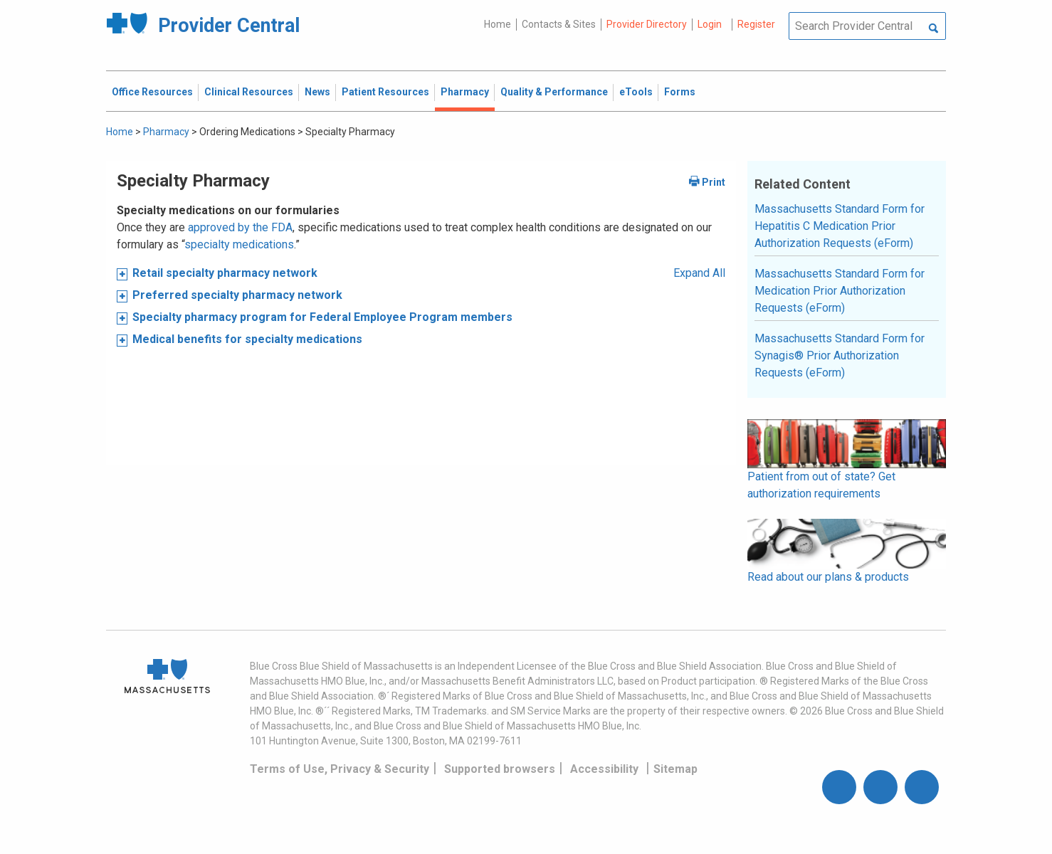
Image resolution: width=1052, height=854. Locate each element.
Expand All (699, 273)
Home (497, 24)
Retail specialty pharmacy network (224, 273)
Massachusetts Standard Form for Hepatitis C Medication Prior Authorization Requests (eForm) (839, 226)
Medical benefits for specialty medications (247, 339)
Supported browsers (499, 769)
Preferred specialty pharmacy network (237, 295)
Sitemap (675, 769)
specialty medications (239, 244)
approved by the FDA (240, 227)
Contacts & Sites (559, 24)
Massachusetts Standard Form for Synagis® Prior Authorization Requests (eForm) (839, 355)
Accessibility (604, 769)
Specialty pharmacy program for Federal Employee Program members (322, 317)
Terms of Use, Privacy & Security (339, 769)
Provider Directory (646, 24)
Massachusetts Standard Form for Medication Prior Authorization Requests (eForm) (839, 291)
